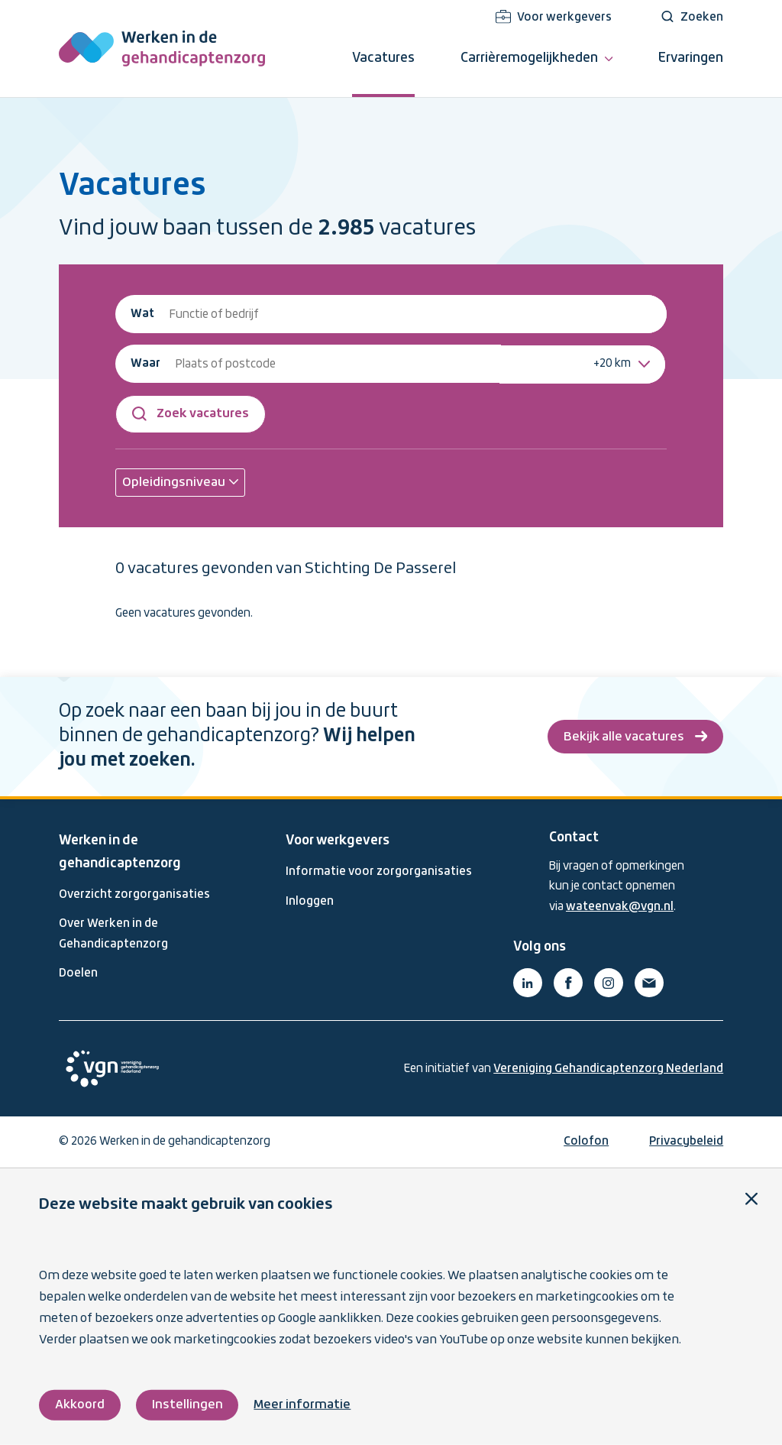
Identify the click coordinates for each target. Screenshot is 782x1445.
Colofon (586, 1141)
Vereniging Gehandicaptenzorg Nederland (608, 1069)
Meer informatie (302, 1405)
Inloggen (310, 901)
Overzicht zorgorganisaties (134, 894)
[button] (180, 482)
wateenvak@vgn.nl (620, 907)
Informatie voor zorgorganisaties (379, 872)
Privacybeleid (686, 1141)
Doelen (78, 973)
